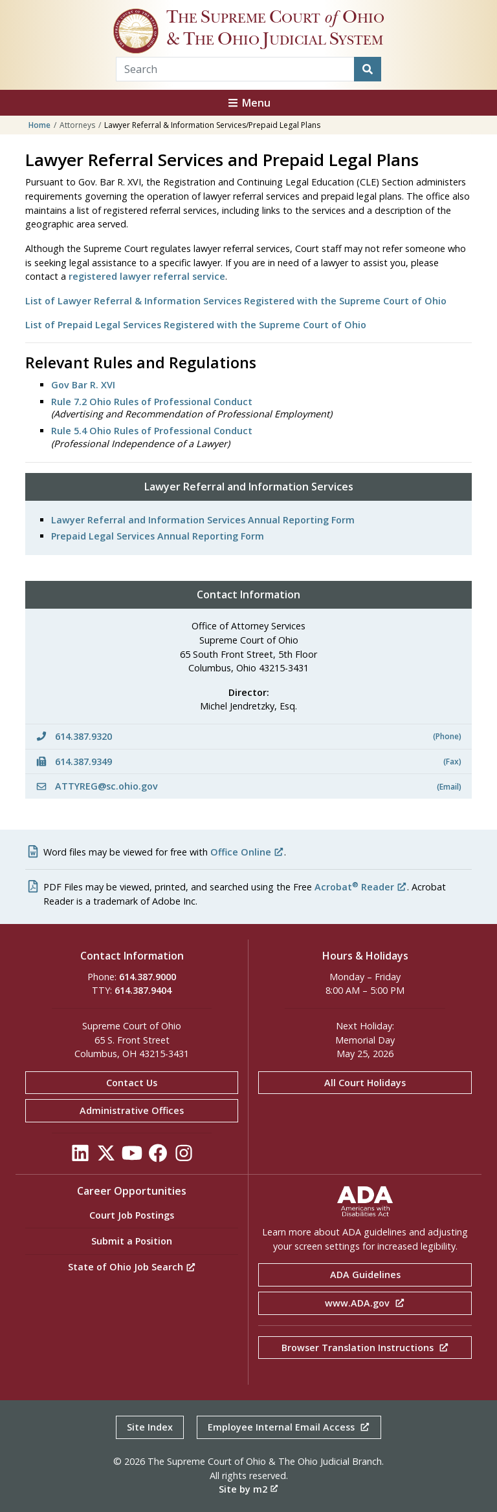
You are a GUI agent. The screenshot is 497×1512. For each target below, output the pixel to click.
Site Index (150, 1427)
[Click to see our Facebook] (158, 1156)
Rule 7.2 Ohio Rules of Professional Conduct (151, 401)
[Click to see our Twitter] (106, 1156)
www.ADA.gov (365, 1303)
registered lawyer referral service (147, 276)
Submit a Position (131, 1241)
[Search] (367, 69)
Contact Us (131, 1082)
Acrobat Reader (361, 887)
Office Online (247, 852)
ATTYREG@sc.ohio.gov (248, 786)
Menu (248, 103)
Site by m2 (248, 1489)
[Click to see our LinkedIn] (80, 1156)
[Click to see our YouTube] (132, 1156)
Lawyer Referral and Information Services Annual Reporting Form (203, 520)
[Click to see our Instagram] (183, 1156)
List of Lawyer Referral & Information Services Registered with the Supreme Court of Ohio (236, 301)
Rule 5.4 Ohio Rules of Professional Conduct (151, 431)
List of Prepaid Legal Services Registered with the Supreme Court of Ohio (195, 325)
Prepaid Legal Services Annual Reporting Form (157, 536)
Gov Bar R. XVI (83, 385)
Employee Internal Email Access (289, 1427)
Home (39, 125)
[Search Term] (235, 69)
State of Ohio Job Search (132, 1267)
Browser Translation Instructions (365, 1347)
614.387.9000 (147, 977)
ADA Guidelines (365, 1274)
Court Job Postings (131, 1215)
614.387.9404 (143, 990)
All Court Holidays (365, 1082)
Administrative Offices (132, 1110)
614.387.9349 (248, 761)
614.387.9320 (248, 736)
